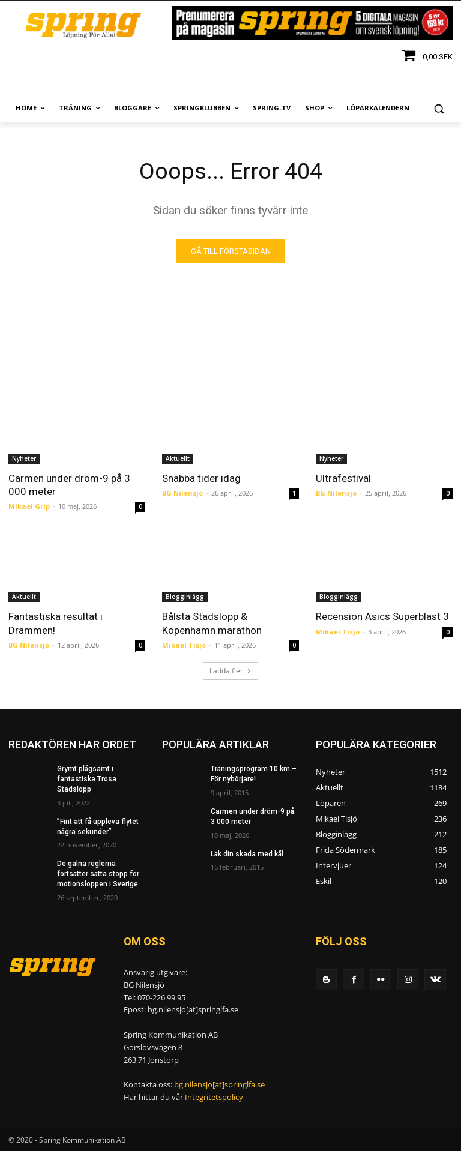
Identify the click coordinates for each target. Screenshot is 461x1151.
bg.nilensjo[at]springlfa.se (219, 1085)
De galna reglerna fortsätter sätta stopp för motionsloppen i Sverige (98, 874)
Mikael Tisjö (184, 644)
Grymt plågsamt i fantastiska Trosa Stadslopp (86, 779)
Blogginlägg (185, 597)
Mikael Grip (29, 506)
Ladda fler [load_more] (230, 671)
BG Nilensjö (182, 493)
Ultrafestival (343, 479)
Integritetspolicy (214, 1097)
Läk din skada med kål (247, 854)
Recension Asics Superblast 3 (382, 617)
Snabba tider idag (201, 479)
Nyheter (24, 459)
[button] (438, 108)
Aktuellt (178, 459)
